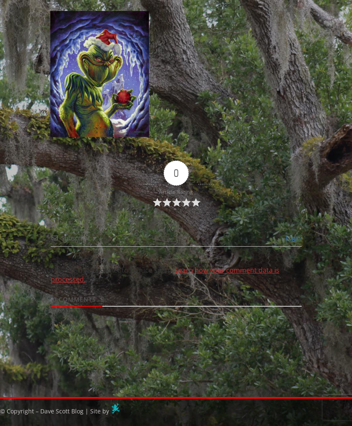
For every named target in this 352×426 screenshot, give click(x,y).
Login (292, 238)
